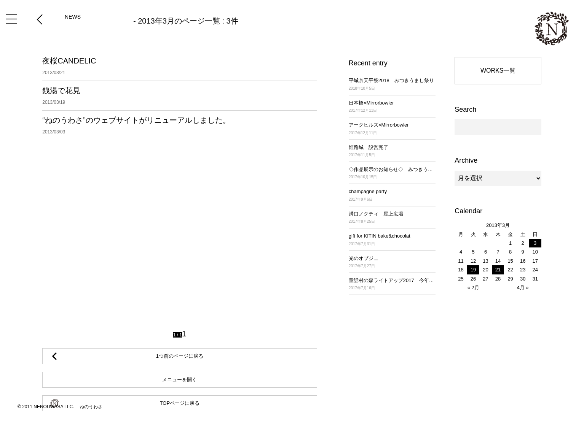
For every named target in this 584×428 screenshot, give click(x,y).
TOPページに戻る (180, 403)
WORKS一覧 (497, 70)
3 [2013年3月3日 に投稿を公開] (535, 243)
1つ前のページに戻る (179, 356)
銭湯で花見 (179, 95)
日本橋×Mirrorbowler (392, 107)
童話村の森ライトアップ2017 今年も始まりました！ (392, 284)
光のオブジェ (392, 262)
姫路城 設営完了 (392, 151)
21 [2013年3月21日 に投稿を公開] (498, 270)
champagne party (392, 196)
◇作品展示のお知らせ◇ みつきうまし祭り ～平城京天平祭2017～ (392, 173)
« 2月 (473, 287)
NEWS (73, 17)
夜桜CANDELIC (179, 66)
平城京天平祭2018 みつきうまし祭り (392, 85)
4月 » (523, 287)
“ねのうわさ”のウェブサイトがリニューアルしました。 (179, 125)
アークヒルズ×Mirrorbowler (392, 129)
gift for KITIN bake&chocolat (392, 240)
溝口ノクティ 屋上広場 (392, 218)
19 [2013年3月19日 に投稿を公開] (473, 270)
